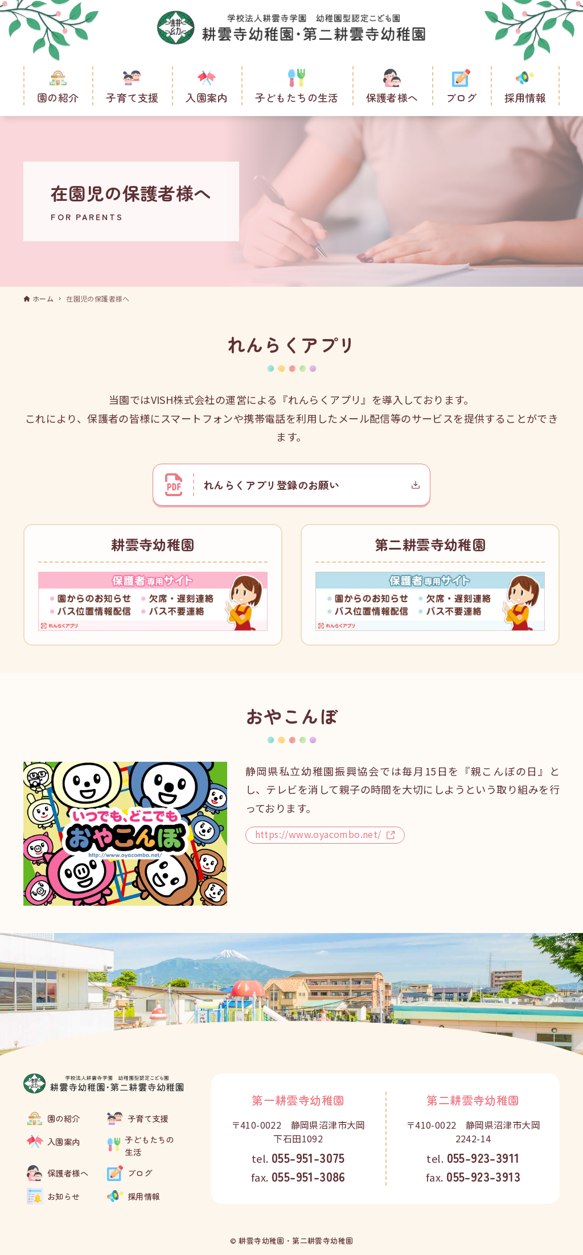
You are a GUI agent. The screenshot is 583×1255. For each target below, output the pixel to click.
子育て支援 (148, 1118)
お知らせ (63, 1196)
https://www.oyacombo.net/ (325, 835)
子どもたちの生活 (149, 1145)
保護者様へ (67, 1173)
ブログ (140, 1173)
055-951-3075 (308, 1157)
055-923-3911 (483, 1157)
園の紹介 (63, 1118)
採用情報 (144, 1196)
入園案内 (63, 1141)
